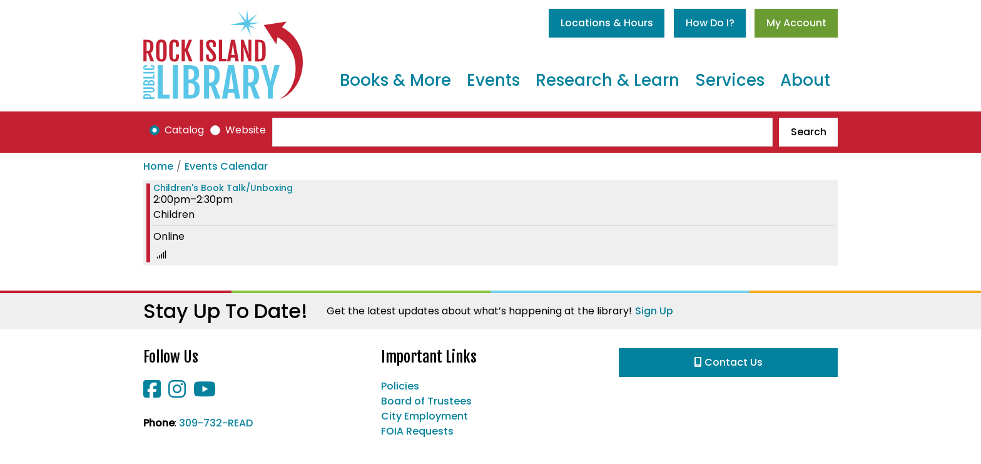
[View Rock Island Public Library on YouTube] (204, 393)
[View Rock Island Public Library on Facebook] (153, 393)
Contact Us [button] (728, 362)
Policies (400, 386)
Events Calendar (226, 166)
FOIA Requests (417, 431)
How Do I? (710, 23)
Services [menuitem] (730, 80)
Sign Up (654, 311)
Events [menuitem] (493, 80)
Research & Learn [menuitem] (607, 80)
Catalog (184, 130)
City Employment (424, 416)
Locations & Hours (607, 23)
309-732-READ (216, 423)
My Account (796, 23)
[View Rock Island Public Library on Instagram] (178, 393)
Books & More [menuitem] (395, 80)
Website (245, 130)
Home (158, 166)
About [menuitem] (805, 80)
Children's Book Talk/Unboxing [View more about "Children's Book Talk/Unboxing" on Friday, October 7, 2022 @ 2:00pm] (223, 187)
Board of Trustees (426, 401)
